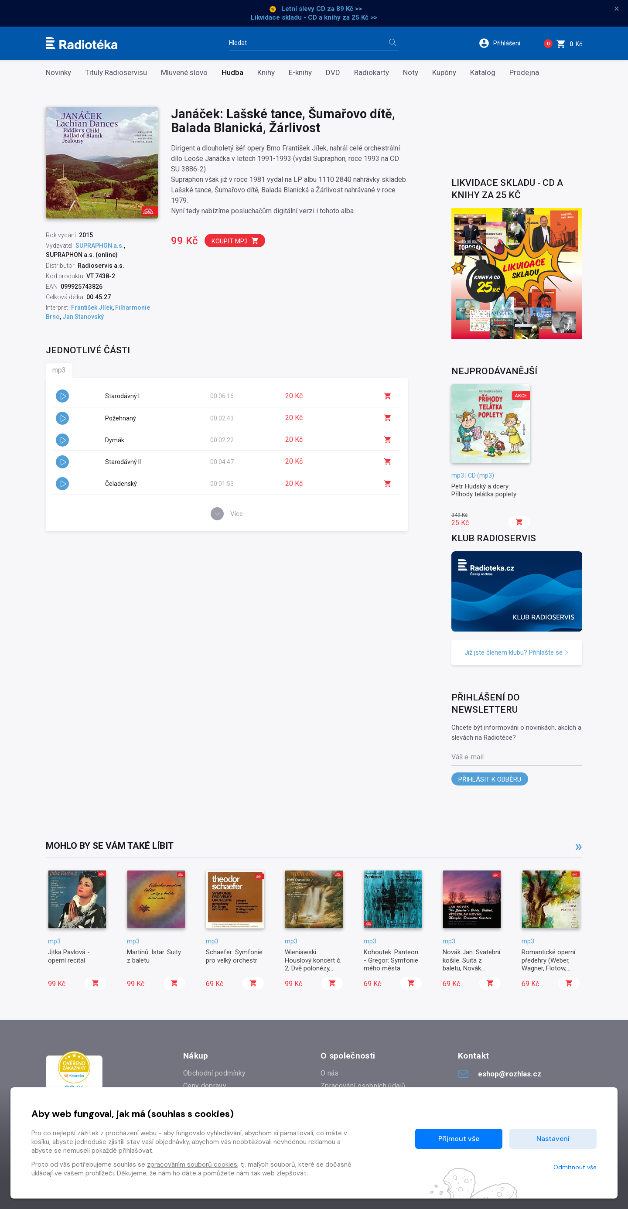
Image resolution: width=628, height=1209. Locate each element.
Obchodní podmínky (214, 1073)
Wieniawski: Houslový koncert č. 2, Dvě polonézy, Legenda (313, 964)
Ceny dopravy (204, 1086)
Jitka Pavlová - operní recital (69, 956)
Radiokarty (371, 72)
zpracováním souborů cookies (192, 1164)
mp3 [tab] (59, 370)
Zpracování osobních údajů (363, 1086)
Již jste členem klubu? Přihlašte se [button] (516, 652)
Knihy (266, 72)
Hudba (232, 72)
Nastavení (553, 1138)
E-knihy (300, 72)
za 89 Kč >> (344, 9)
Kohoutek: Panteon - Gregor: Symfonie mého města (391, 960)
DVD (333, 72)
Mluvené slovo (184, 72)
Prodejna (524, 72)
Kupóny (444, 72)
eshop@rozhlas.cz (499, 1074)
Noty (410, 72)
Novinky (58, 72)
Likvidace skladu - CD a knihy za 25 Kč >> (314, 17)
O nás (330, 1073)
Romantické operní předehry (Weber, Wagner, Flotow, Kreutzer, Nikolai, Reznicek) (548, 968)
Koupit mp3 (235, 241)
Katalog (482, 72)
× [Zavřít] (616, 9)
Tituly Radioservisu (116, 72)
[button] (505, 43)
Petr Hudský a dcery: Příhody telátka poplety (483, 490)
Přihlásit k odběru (489, 779)
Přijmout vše (458, 1138)
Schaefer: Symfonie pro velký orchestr (234, 956)
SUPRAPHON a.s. (99, 245)
